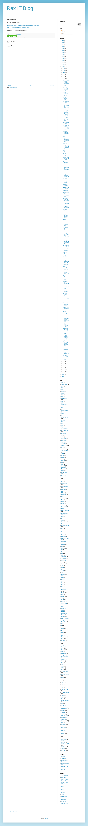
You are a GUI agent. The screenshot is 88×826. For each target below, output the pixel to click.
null (62, 598)
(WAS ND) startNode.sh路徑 (66, 163)
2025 (63, 42)
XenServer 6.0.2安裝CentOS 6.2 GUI (66, 357)
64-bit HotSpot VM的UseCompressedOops (66, 260)
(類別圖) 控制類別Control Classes (66, 158)
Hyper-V (63, 544)
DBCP (62, 492)
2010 (63, 376)
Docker (63, 501)
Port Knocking (64, 618)
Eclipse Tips (64, 506)
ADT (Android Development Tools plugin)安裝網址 (66, 319)
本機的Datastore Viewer (65, 325)
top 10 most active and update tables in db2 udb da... (66, 344)
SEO (62, 651)
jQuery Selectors (65, 220)
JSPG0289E (65, 257)
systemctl (63, 679)
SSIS (62, 666)
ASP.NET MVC (64, 450)
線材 (62, 423)
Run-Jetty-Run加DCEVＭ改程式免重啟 (66, 241)
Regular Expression (63, 636)
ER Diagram (64, 513)
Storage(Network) (65, 674)
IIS (62, 549)
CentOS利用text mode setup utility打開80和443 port (66, 113)
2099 (63, 40)
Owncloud (63, 608)
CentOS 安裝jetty (66, 287)
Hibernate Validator (65, 185)
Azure (62, 455)
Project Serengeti (65, 291)
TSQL (62, 695)
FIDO (62, 520)
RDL (62, 630)
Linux (62, 581)
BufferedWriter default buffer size (66, 272)
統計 (62, 407)
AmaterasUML (66, 301)
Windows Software (63, 741)
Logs (62, 583)
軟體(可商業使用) (65, 398)
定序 (62, 387)
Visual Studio (64, 708)
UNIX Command (65, 700)
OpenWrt (63, 601)
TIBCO (62, 682)
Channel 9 (63, 777)
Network (63, 596)
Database (22, 36)
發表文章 (63, 31)
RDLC (62, 632)
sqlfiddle (63, 798)
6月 (64, 361)
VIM (62, 703)
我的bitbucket (64, 758)
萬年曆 (62, 413)
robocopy (63, 640)
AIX (62, 435)
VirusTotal (63, 801)
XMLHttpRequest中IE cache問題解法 (66, 127)
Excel (62, 516)
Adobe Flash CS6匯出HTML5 (65, 224)
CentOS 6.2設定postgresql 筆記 (66, 194)
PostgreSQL (27, 36)
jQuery (62, 569)
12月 (64, 68)
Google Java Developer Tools (66, 211)
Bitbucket (63, 791)
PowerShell (64, 621)
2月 (64, 369)
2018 (63, 54)
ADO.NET (63, 433)
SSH (62, 664)
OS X (62, 605)
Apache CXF (64, 445)
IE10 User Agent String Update (65, 180)
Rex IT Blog (20, 8)
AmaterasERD (66, 299)
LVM (62, 584)
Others (62, 606)
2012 (63, 66)
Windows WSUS (65, 743)
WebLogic (63, 719)
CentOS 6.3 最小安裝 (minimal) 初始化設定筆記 (66, 83)
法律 (62, 389)
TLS (62, 684)
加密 (62, 382)
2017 (63, 56)
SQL (62, 662)
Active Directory (64, 430)
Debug (62, 496)
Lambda (63, 574)
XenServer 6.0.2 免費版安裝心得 (66, 352)
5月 (64, 363)
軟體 (62, 396)
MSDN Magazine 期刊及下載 (65, 780)
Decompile (63, 498)
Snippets (63, 655)
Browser (63, 460)
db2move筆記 (66, 264)
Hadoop (63, 534)
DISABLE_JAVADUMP (66, 188)
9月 (64, 74)
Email (62, 508)
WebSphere (64, 720)
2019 (63, 52)
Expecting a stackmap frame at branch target (65, 331)
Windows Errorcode (63, 729)
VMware (63, 710)
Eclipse (63, 505)
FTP (62, 523)
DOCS (62, 503)
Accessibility (64, 428)
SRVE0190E (65, 190)
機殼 (62, 425)
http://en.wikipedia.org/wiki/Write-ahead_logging (18, 27)
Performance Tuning (64, 614)
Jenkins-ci (63, 563)
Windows (63, 724)
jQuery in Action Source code (65, 295)
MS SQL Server (64, 589)
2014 (63, 62)
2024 (63, 44)
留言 (62, 33)
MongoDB (63, 588)
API (62, 447)
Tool (62, 687)
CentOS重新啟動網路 (66, 123)
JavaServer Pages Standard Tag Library (66, 174)
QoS (62, 623)
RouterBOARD (64, 642)
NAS (62, 594)
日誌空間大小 (66, 349)
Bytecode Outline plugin (65, 254)
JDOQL (64, 311)
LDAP (62, 577)
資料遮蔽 (63, 420)
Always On (63, 438)
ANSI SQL (63, 443)
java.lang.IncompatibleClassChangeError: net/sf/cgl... (66, 248)
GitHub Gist (64, 796)
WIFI (62, 722)
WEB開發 (63, 717)
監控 (62, 421)
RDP (62, 634)
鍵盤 (62, 427)
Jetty (62, 565)
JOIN (62, 567)
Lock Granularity (66, 151)
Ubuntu (63, 697)
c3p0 (62, 464)
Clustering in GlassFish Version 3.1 (66, 304)
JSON (62, 570)
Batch (62, 459)
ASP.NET (63, 449)
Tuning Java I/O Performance (66, 283)
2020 (63, 50)
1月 (64, 371)
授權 (62, 394)
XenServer (63, 750)
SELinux (63, 649)
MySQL (63, 592)
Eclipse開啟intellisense (66, 207)
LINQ (62, 579)
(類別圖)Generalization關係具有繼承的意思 (66, 139)
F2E (62, 518)
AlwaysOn (63, 440)
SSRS (62, 669)
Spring (62, 661)
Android (63, 442)
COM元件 (63, 475)
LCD (62, 576)
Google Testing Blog (65, 98)
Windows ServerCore (64, 738)
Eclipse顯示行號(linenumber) (66, 229)
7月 (64, 78)
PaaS (62, 610)
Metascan (63, 799)
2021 (63, 48)
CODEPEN (63, 792)
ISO (62, 553)
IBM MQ (63, 548)
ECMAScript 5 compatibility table (66, 308)
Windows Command (63, 726)
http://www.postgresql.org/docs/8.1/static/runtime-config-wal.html (23, 25)
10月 (64, 72)
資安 (62, 415)
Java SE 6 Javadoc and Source (66, 268)
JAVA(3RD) (63, 556)
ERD (62, 515)
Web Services (64, 715)
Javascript (63, 560)
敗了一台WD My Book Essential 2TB (65, 88)
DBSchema (64, 494)
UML (62, 698)
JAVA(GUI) (63, 558)
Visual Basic (64, 707)
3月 (64, 367)
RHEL (62, 638)
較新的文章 (9, 85)
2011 (63, 374)
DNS (62, 499)
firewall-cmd (64, 522)
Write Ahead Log (65, 154)
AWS (62, 453)
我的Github (63, 756)
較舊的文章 (52, 85)
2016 (63, 58)
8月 (64, 76)
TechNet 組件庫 (64, 775)
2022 (63, 46)
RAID (62, 627)
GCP (62, 528)
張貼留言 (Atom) (13, 87)
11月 (64, 70)
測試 (62, 403)
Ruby (62, 645)
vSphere (63, 714)
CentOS (63, 465)
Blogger (46, 818)
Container (63, 480)
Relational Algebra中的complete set (66, 133)
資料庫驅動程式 (64, 417)
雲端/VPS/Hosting (64, 410)
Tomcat (63, 686)
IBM (62, 546)
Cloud (62, 470)
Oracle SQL (64, 603)
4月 (64, 365)
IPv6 (62, 551)
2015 (63, 60)
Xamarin (63, 748)
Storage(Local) (64, 671)
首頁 (31, 85)
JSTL (62, 572)
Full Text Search (65, 525)
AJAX (62, 437)
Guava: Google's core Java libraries (65, 216)
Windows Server (65, 735)
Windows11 (64, 746)
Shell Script (64, 653)
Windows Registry (63, 732)
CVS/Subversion (65, 486)
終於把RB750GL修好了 (65, 94)
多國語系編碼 (64, 384)
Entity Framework (65, 510)
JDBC (62, 562)
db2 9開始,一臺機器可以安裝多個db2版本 (66, 337)
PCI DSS (63, 611)
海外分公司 (63, 393)
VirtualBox (63, 705)
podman (63, 616)
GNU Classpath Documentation (66, 277)
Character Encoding (63, 468)
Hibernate (63, 541)
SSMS (62, 668)
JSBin (62, 794)
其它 (62, 386)
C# (62, 462)
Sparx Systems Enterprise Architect (64, 658)
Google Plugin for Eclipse (66, 314)
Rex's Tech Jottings (63, 768)
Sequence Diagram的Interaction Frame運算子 (66, 146)
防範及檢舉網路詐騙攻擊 (64, 783)
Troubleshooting (65, 692)
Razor (62, 628)
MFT (62, 586)
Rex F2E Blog (64, 766)
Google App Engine (64, 532)
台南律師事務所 (64, 803)
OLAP (62, 599)
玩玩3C (63, 391)
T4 (62, 680)
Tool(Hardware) (64, 689)
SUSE (62, 677)
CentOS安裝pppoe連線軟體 (66, 119)
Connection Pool (65, 477)
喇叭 (62, 401)
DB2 (62, 491)
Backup (63, 457)
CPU (62, 481)
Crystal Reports (64, 483)
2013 (63, 64)
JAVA (62, 555)
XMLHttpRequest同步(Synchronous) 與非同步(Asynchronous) (66, 105)
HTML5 (63, 543)
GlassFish (63, 530)
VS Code (63, 712)
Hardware (63, 536)
